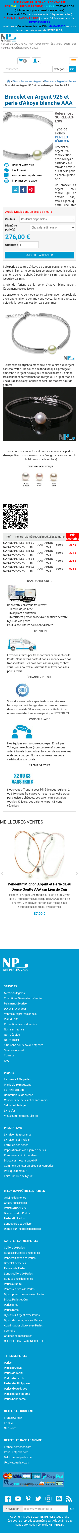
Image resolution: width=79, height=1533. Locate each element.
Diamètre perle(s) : (11, 227)
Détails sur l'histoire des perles (22, 1228)
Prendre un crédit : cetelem (20, 1155)
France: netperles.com (17, 1447)
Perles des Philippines (17, 1383)
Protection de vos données (20, 1024)
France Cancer (13, 1417)
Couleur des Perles (15, 1202)
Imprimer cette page (24, 180)
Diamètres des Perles (17, 1213)
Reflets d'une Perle (15, 1208)
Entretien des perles (16, 1145)
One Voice (10, 1428)
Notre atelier (11, 1039)
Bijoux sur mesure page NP (20, 1160)
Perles (8, 1362)
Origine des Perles (15, 1197)
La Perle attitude (14, 1089)
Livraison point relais (17, 1139)
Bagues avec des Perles (18, 1278)
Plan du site (11, 1019)
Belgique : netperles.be (18, 1457)
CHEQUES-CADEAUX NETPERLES (24, 1341)
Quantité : (11, 244)
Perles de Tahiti (13, 1373)
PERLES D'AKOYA (62, 139)
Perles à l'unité (13, 1284)
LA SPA (8, 1423)
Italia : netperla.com (16, 1452)
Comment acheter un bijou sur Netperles (28, 1165)
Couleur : (11, 219)
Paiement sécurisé (15, 1003)
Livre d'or (9, 1110)
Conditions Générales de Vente (23, 998)
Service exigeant (14, 1050)
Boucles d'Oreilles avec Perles (22, 1252)
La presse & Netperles (17, 1079)
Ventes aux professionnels (20, 1013)
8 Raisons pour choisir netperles (23, 1045)
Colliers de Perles (14, 1247)
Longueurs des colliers (18, 1223)
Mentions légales (14, 993)
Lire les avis (19, 170)
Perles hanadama (15, 1399)
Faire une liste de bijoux (18, 1176)
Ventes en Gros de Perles (19, 1289)
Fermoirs (9, 1330)
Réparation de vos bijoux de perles (25, 1150)
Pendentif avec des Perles (20, 1258)
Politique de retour (15, 1170)
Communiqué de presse (18, 1095)
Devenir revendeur (15, 1008)
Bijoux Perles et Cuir (16, 1299)
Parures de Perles (15, 1268)
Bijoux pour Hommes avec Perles (24, 1294)
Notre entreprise (14, 1029)
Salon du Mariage (15, 1105)
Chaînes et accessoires (18, 1335)
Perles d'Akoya (13, 1367)
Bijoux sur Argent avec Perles (22, 1315)
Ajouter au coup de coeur (27, 175)
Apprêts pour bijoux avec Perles (23, 1325)
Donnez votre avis (23, 165)
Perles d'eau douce (15, 1388)
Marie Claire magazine (17, 1084)
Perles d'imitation (14, 1218)
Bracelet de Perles (15, 1263)
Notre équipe (12, 1034)
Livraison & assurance (17, 1134)
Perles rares (11, 1309)
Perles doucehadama (17, 1393)
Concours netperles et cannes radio (25, 1100)
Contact (9, 1055)
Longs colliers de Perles (18, 1273)
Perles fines (11, 1304)
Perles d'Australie (14, 1378)
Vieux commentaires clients (21, 1115)
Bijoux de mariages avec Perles (23, 1320)
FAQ (6, 1060)
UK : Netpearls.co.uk (16, 1462)
